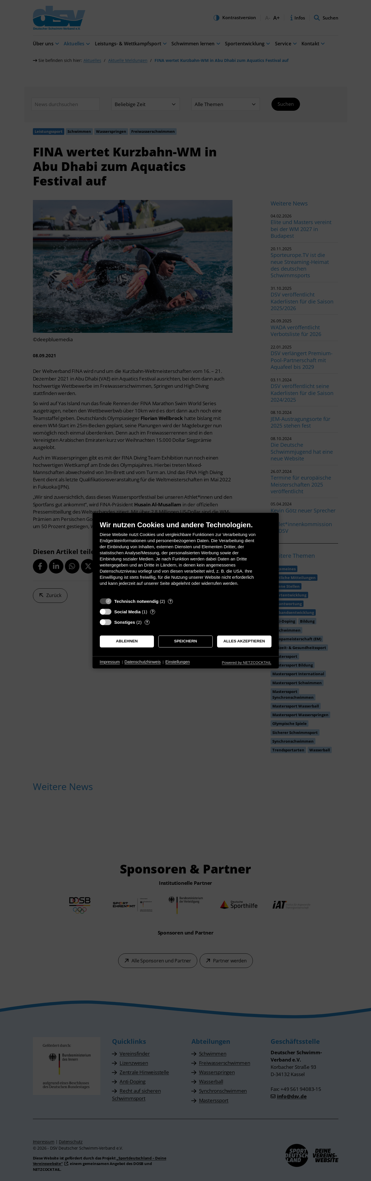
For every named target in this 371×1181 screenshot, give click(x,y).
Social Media (127, 611)
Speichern (185, 641)
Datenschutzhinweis (143, 662)
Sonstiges (124, 622)
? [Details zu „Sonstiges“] (147, 622)
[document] (185, 557)
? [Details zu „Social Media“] (152, 612)
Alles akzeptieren (244, 641)
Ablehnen (127, 641)
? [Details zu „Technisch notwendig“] (170, 601)
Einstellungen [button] (177, 662)
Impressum (110, 662)
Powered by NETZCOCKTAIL (246, 662)
